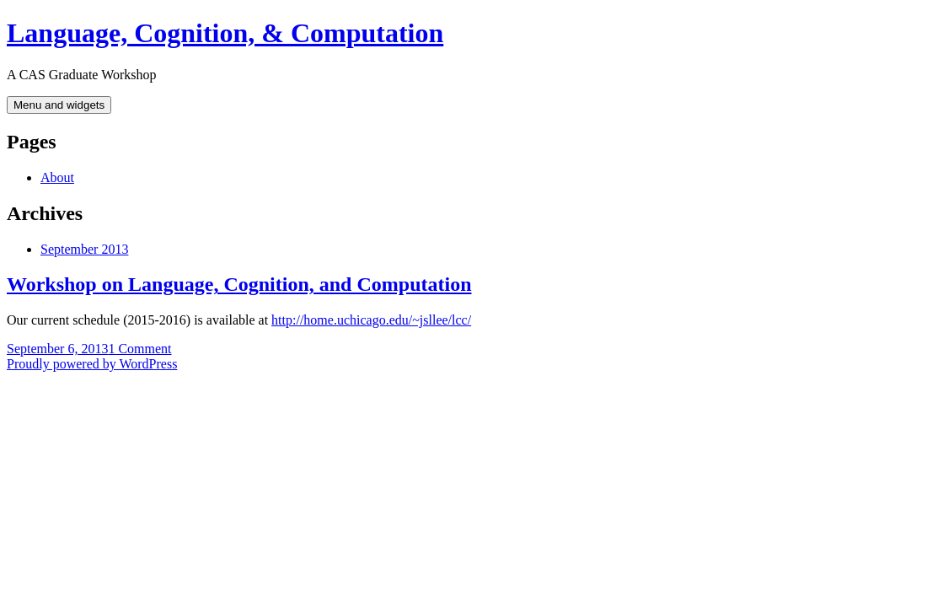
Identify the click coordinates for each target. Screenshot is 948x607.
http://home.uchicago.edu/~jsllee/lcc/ (371, 320)
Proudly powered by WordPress (92, 364)
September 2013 (84, 249)
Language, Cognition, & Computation (225, 33)
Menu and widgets (58, 105)
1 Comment (139, 348)
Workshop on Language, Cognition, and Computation (239, 284)
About (57, 177)
